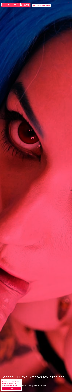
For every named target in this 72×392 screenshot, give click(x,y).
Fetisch (25, 385)
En (69, 2)
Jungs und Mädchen (37, 385)
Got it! (11, 388)
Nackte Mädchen (15, 4)
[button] (56, 4)
